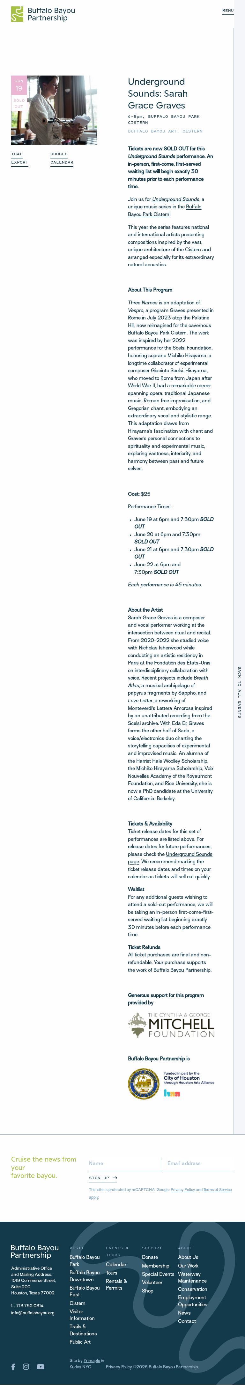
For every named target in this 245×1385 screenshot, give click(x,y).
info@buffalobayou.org (33, 1313)
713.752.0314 (30, 1306)
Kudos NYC (80, 1368)
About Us (188, 1257)
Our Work (188, 1266)
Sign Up (99, 1178)
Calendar (116, 1265)
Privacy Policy (183, 1190)
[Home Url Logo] (43, 14)
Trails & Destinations (83, 1331)
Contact (187, 1322)
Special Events (158, 1274)
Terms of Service (219, 1190)
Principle (92, 1362)
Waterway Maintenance (192, 1278)
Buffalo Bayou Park (85, 1261)
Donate (150, 1257)
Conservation (192, 1290)
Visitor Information (82, 1316)
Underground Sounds (175, 199)
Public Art (80, 1343)
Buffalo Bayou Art (152, 131)
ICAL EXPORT (19, 158)
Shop (147, 1291)
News (184, 1313)
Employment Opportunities (193, 1302)
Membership (155, 1266)
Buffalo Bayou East (85, 1292)
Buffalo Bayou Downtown (85, 1277)
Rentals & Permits (116, 1285)
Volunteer (152, 1283)
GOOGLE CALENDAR (61, 158)
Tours (112, 1273)
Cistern (192, 131)
